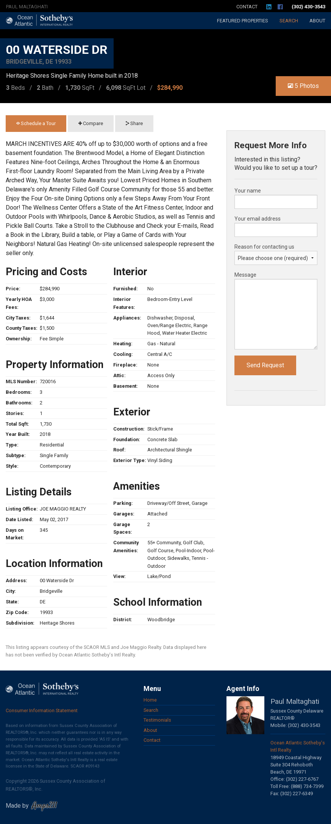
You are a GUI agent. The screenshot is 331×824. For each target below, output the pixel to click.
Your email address (257, 219)
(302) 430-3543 (308, 6)
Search (288, 20)
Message (245, 275)
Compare (90, 123)
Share (134, 123)
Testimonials (157, 720)
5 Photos (303, 85)
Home (150, 700)
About (317, 20)
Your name (247, 191)
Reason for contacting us (264, 247)
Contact (247, 6)
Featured (242, 20)
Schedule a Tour (36, 123)
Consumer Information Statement (42, 710)
